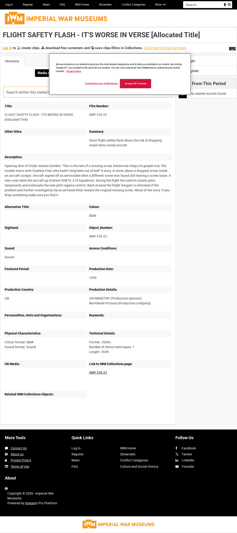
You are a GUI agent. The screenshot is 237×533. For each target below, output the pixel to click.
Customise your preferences (101, 83)
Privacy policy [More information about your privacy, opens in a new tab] (73, 71)
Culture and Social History (139, 466)
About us (17, 454)
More (158, 4)
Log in (9, 4)
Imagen (30, 503)
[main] (118, 228)
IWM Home (82, 4)
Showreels (105, 4)
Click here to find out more (165, 47)
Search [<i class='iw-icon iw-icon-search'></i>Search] (229, 4)
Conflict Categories (133, 4)
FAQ (62, 4)
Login (188, 61)
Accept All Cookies (136, 83)
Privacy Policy (21, 460)
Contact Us (19, 448)
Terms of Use (20, 466)
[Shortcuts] (232, 48)
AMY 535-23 (98, 372)
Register (28, 4)
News (46, 4)
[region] (120, 74)
